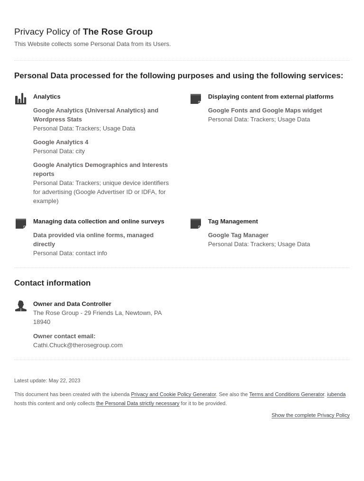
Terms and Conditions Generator (286, 394)
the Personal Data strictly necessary (137, 403)
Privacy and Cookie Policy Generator (173, 394)
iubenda (336, 394)
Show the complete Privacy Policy (311, 415)
